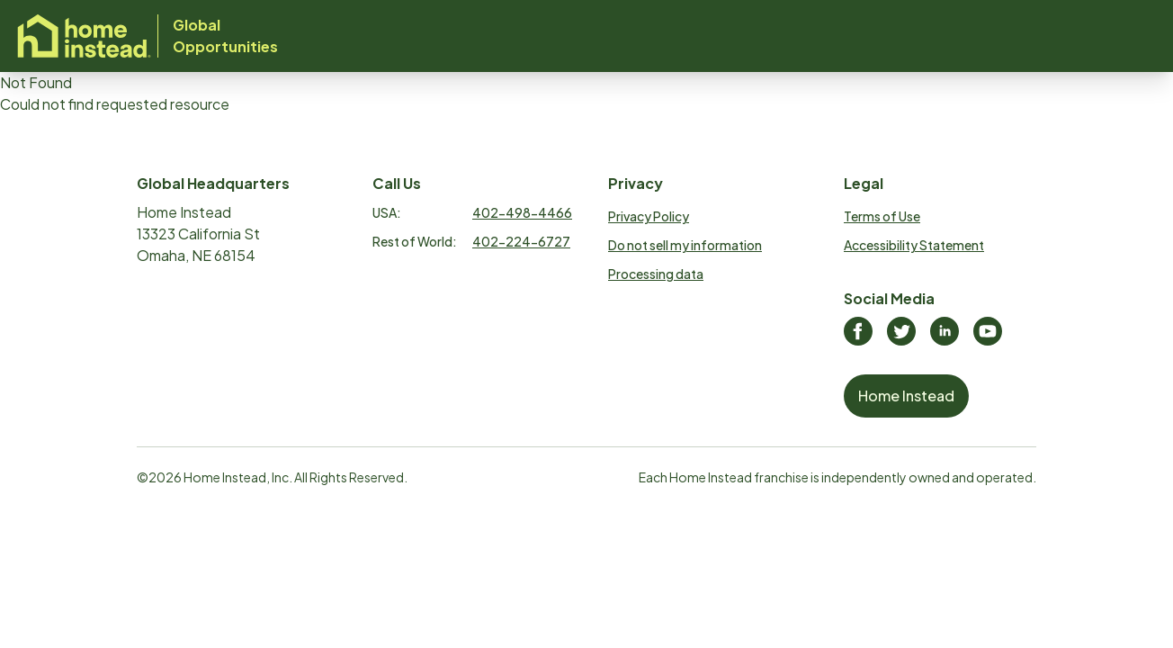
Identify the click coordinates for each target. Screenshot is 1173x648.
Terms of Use (882, 216)
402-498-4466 (522, 212)
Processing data (655, 274)
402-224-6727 (521, 241)
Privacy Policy (648, 216)
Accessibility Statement (914, 245)
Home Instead (906, 395)
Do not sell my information (685, 245)
